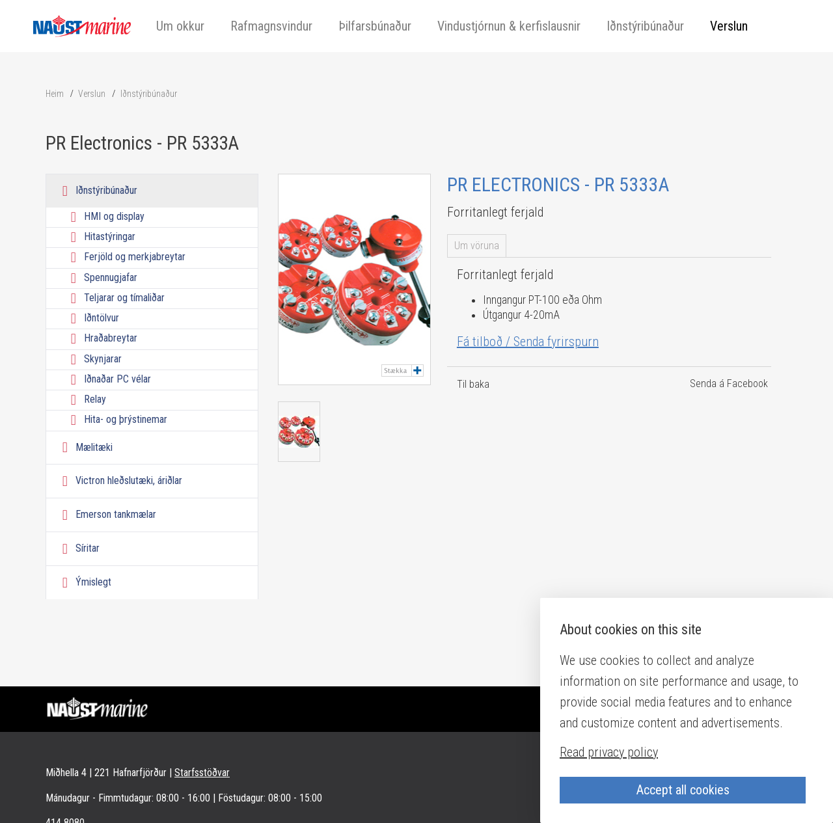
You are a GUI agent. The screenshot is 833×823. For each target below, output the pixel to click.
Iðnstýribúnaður (645, 26)
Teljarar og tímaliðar (124, 297)
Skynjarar (103, 359)
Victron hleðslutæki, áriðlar (128, 480)
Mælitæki (94, 447)
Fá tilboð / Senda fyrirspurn (528, 341)
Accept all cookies (683, 790)
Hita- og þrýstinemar (125, 420)
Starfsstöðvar (202, 772)
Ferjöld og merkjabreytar (134, 257)
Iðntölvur (101, 318)
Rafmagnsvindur (271, 26)
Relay (95, 399)
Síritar (87, 548)
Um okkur (180, 26)
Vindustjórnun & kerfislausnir (508, 26)
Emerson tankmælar (115, 514)
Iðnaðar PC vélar (117, 379)
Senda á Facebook (729, 383)
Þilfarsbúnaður (374, 26)
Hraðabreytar (110, 338)
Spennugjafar (110, 277)
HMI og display (114, 216)
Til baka (473, 384)
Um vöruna (476, 245)
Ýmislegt (93, 582)
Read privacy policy (609, 752)
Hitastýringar (109, 236)
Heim (55, 93)
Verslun (729, 26)
